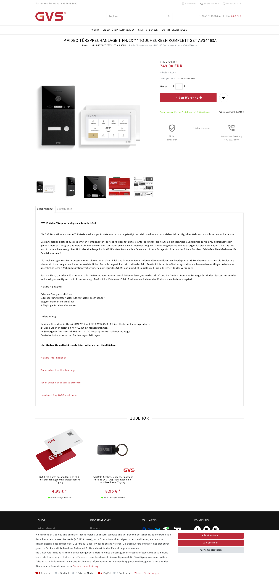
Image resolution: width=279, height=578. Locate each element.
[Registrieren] (209, 3)
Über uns (95, 528)
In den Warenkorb (188, 97)
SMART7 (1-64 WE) (148, 30)
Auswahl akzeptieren (211, 550)
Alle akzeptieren (210, 535)
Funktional (125, 573)
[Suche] (168, 16)
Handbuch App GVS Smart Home (59, 395)
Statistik (65, 573)
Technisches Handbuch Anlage (58, 370)
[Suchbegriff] (139, 16)
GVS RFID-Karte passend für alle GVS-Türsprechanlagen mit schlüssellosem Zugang (59, 480)
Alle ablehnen (210, 543)
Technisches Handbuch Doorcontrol (61, 383)
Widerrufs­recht (46, 528)
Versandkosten (188, 78)
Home (85, 45)
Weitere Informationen (54, 358)
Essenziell (46, 573)
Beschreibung (44, 209)
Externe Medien (86, 573)
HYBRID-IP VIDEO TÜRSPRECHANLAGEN (113, 30)
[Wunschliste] (231, 3)
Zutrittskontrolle (174, 30)
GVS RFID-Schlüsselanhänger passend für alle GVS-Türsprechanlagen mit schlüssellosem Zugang (113, 480)
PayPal (107, 573)
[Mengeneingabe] (179, 86)
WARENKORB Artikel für (220, 16)
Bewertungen (64, 209)
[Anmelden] (189, 3)
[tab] (44, 209)
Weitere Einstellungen (147, 573)
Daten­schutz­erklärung (85, 566)
